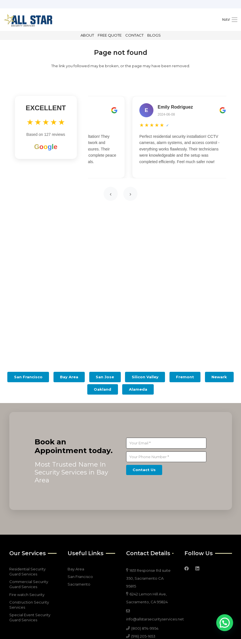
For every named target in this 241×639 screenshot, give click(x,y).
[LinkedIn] (197, 568)
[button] (224, 622)
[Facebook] (186, 568)
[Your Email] (166, 443)
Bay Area (76, 569)
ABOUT (87, 35)
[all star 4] (28, 20)
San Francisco (80, 576)
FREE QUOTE (110, 35)
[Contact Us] (144, 470)
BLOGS (154, 35)
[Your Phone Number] (166, 456)
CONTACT (134, 35)
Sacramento (79, 584)
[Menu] (229, 20)
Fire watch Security (26, 594)
